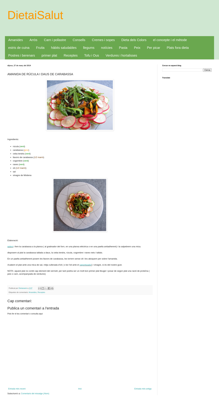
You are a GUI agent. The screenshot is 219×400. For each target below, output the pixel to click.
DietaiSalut (35, 15)
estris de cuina (18, 47)
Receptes (71, 55)
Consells (79, 40)
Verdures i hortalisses (121, 55)
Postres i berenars (21, 55)
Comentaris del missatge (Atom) (35, 393)
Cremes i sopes (103, 40)
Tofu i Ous (91, 55)
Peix (137, 47)
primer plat (49, 55)
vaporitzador (86, 265)
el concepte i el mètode (170, 40)
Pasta (123, 47)
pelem (10, 246)
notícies (106, 47)
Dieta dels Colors (133, 40)
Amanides (15, 40)
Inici (80, 389)
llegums (89, 47)
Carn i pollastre (55, 40)
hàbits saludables (64, 47)
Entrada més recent (17, 389)
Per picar (153, 47)
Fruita (40, 47)
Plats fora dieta (178, 47)
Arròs (33, 40)
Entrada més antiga (142, 389)
